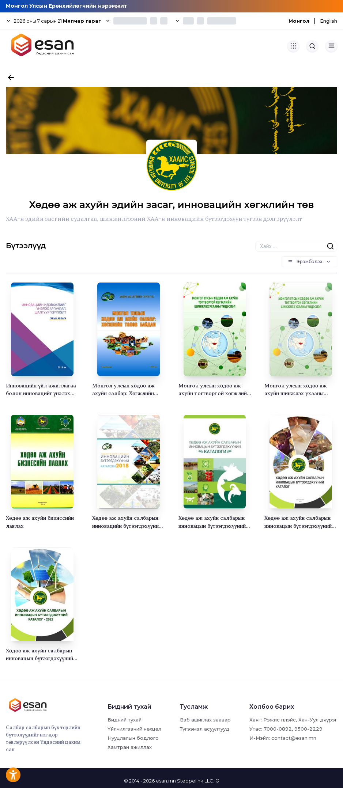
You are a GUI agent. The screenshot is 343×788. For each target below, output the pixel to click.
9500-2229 (308, 729)
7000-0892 (278, 729)
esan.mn (166, 781)
